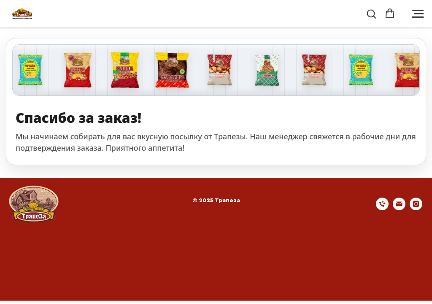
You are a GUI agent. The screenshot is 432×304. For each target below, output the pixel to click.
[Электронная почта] (399, 208)
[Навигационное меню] (418, 14)
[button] (371, 13)
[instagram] (416, 208)
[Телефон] (382, 208)
